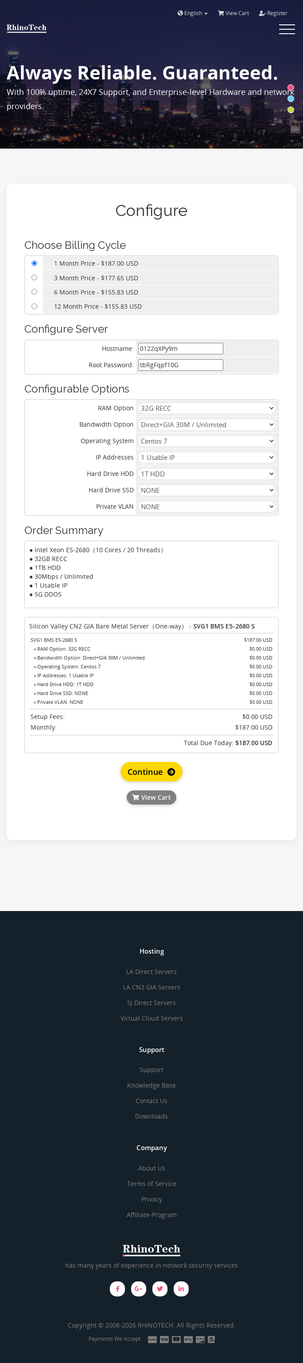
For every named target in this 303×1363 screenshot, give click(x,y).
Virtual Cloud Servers (151, 1018)
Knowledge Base (151, 1085)
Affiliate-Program (152, 1214)
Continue (152, 771)
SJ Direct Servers (151, 1002)
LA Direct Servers (151, 971)
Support (151, 1069)
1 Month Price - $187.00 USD (96, 263)
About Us (151, 1168)
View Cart (233, 13)
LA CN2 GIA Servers (151, 987)
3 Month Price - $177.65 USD (96, 278)
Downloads (151, 1116)
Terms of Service (151, 1183)
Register (273, 13)
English (193, 13)
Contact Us (151, 1100)
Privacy (151, 1199)
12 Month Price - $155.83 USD (98, 306)
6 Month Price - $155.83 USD (96, 292)
